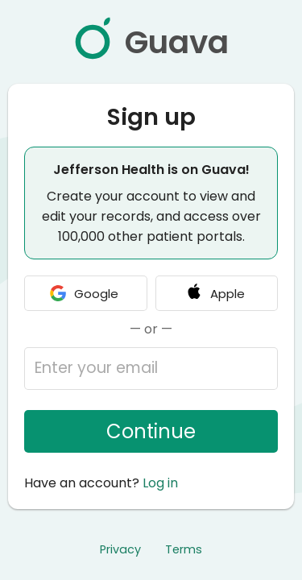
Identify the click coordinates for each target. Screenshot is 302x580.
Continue (151, 431)
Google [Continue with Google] (83, 293)
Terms (183, 549)
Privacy (120, 549)
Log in (160, 483)
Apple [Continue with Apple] (214, 293)
